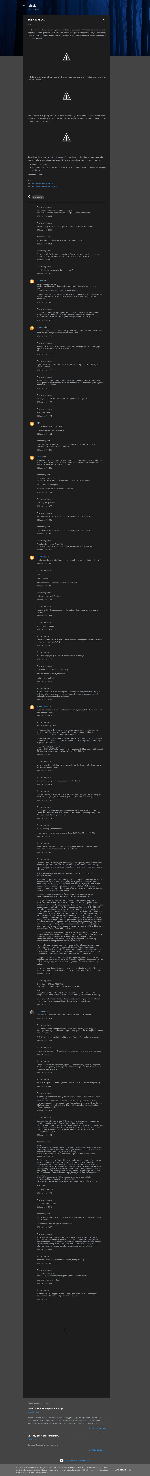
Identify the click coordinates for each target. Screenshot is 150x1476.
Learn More (120, 1470)
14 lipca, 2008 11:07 (44, 1193)
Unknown (40, 280)
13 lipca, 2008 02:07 (44, 755)
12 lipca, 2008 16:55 (44, 600)
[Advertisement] (119, 50)
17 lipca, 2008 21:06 (44, 1299)
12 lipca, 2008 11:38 (44, 402)
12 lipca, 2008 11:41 (44, 416)
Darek (39, 457)
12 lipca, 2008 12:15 (44, 450)
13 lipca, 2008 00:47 (44, 715)
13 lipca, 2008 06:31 (44, 784)
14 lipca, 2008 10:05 (44, 1111)
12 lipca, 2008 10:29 (44, 274)
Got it (132, 1470)
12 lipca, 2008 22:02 (44, 659)
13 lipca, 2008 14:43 (44, 852)
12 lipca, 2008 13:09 (44, 506)
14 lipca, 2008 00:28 (44, 1086)
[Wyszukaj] (125, 6)
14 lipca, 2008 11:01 (44, 1135)
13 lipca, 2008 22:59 (44, 1072)
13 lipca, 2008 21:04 (44, 1054)
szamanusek (42, 706)
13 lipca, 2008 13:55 (44, 836)
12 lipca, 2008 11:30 (44, 388)
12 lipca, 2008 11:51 (44, 434)
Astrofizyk (41, 557)
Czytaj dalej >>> (97, 1428)
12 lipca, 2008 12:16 (44, 468)
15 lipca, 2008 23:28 (44, 1227)
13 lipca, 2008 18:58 (44, 1041)
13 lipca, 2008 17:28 (44, 974)
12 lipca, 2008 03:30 (44, 230)
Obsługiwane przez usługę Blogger (75, 1460)
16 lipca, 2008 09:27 (44, 1249)
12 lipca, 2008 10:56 (44, 320)
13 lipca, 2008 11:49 (44, 800)
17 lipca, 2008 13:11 (44, 1283)
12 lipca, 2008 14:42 (44, 586)
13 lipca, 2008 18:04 (44, 1004)
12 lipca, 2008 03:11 (44, 216)
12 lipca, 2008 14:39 (44, 564)
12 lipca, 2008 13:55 (44, 550)
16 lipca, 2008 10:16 (44, 1263)
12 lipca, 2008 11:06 (44, 370)
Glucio (32, 5)
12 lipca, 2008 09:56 (44, 260)
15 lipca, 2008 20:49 (44, 1207)
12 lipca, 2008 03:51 (44, 244)
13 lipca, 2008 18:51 (44, 1018)
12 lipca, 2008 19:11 (44, 616)
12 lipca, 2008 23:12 (44, 700)
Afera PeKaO (38, 197)
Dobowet (40, 1011)
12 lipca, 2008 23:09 (44, 681)
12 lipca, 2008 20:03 (44, 645)
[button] (104, 20)
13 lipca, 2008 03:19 (44, 771)
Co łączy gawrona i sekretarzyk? (43, 1436)
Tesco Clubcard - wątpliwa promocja (45, 1408)
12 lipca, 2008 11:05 (44, 354)
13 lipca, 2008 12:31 (44, 818)
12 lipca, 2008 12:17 (44, 492)
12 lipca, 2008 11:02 (44, 336)
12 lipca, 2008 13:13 (44, 520)
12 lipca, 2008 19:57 (44, 629)
